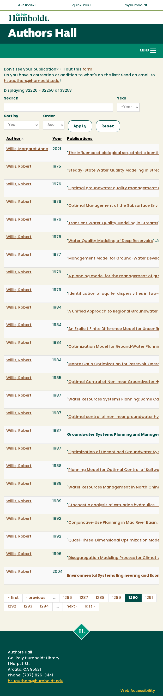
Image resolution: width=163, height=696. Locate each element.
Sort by (11, 116)
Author (15, 139)
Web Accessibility (136, 691)
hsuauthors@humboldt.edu (31, 81)
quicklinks (81, 5)
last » (90, 607)
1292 (12, 607)
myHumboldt (135, 5)
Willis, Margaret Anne (27, 149)
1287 (84, 598)
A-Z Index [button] (27, 5)
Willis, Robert (19, 167)
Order (49, 116)
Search (11, 99)
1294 (44, 607)
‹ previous (35, 598)
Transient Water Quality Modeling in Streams (113, 223)
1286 (67, 598)
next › (72, 607)
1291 (149, 598)
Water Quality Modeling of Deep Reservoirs (110, 241)
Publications (80, 139)
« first (13, 598)
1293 (28, 607)
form (87, 70)
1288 (100, 598)
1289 (116, 598)
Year (121, 99)
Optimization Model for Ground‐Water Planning (115, 347)
